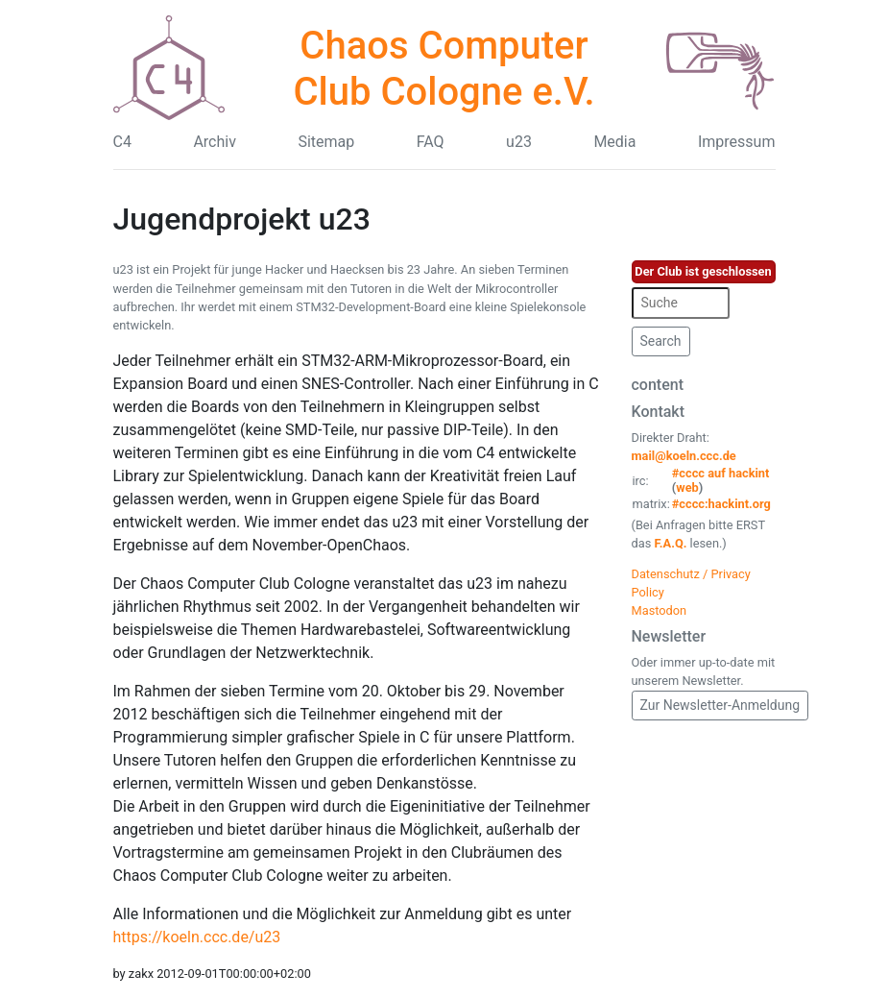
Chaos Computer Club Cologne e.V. (443, 68)
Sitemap (326, 142)
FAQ (430, 142)
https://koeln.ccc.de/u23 (197, 937)
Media (614, 142)
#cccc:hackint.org (721, 504)
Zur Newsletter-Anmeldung (720, 705)
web (687, 487)
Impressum (737, 142)
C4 (122, 142)
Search (661, 341)
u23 (519, 142)
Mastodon (659, 610)
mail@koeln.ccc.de (684, 456)
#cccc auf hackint (721, 473)
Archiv (214, 142)
